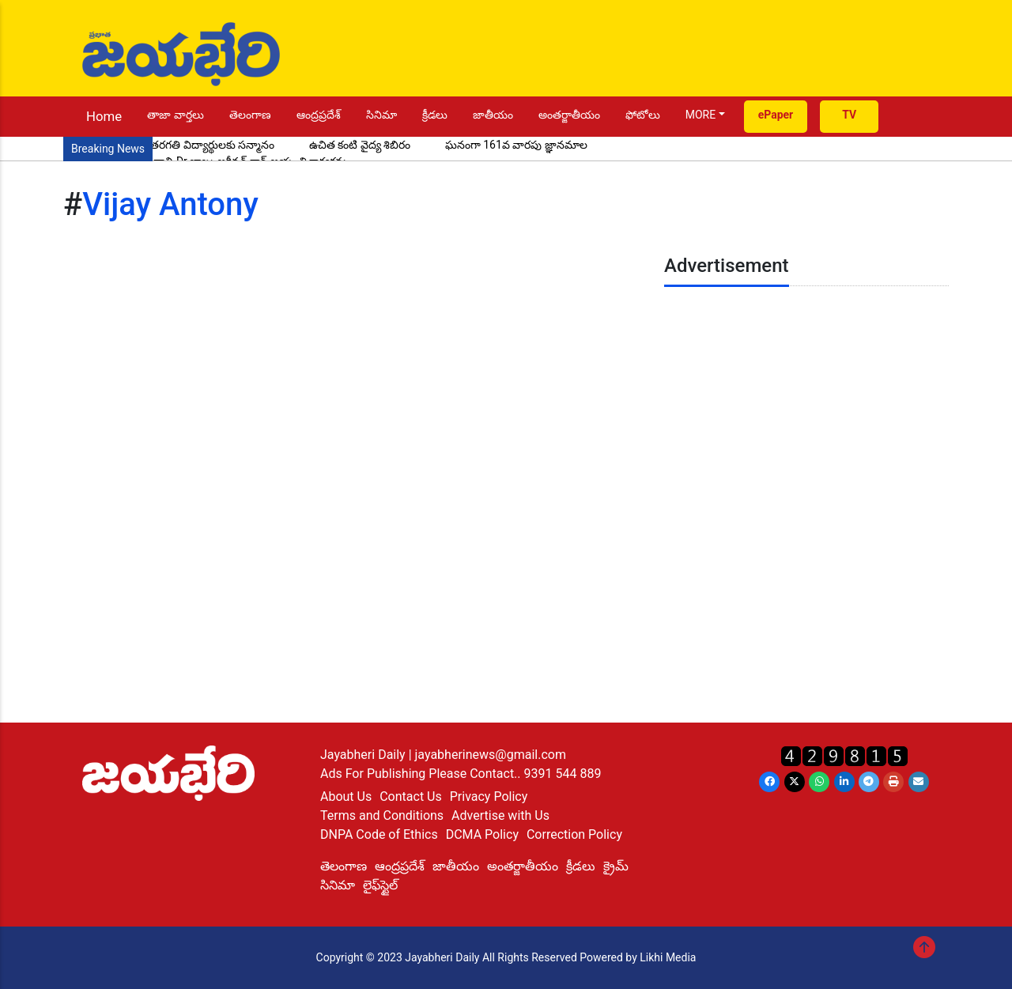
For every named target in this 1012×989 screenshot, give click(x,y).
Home (104, 116)
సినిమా (381, 114)
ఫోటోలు (642, 114)
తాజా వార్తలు (175, 114)
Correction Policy (574, 834)
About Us (346, 796)
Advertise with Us (500, 815)
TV (849, 114)
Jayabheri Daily (364, 754)
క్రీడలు (434, 114)
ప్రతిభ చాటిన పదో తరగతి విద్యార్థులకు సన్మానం (172, 144)
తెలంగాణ (250, 114)
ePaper (776, 114)
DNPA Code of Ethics (379, 834)
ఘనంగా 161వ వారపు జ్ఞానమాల (516, 144)
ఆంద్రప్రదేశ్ (318, 114)
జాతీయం (493, 114)
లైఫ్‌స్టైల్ (380, 885)
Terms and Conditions (382, 815)
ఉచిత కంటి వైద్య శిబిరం (359, 144)
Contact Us (411, 796)
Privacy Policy (489, 796)
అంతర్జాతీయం (569, 114)
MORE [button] (700, 114)
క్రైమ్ (616, 866)
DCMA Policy (482, 834)
